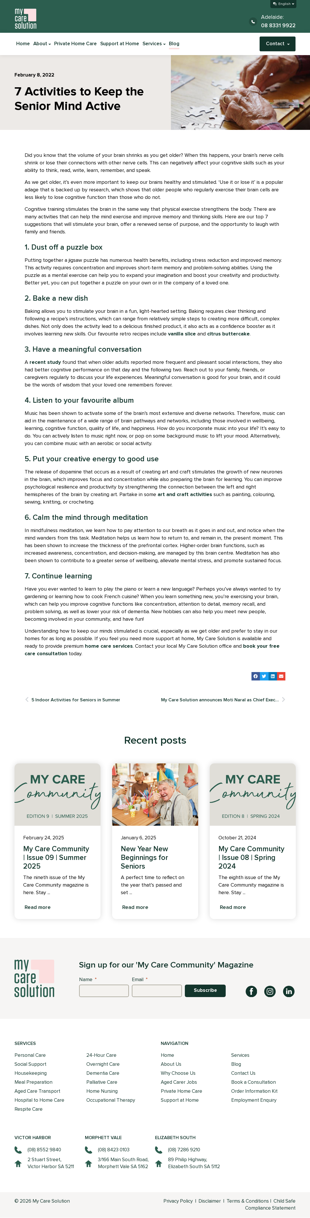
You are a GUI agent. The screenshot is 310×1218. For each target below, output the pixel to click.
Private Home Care (75, 43)
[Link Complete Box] (57, 841)
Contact (277, 43)
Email (140, 979)
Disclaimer (210, 1201)
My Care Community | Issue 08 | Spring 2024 (251, 857)
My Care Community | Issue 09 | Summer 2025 (56, 857)
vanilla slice (182, 334)
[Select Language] (283, 4)
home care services (109, 646)
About (42, 43)
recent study (45, 362)
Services (154, 43)
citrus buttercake (228, 334)
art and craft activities (185, 494)
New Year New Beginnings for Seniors (144, 857)
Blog (174, 43)
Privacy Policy (178, 1201)
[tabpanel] (57, 841)
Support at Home (119, 43)
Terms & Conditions (248, 1201)
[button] (255, 676)
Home (23, 43)
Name (88, 979)
